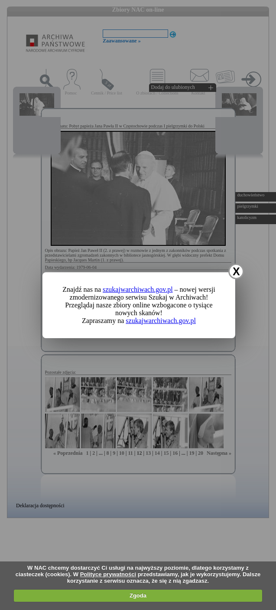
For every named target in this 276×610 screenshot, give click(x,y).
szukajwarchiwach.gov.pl (138, 289)
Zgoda (138, 595)
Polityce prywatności (108, 574)
